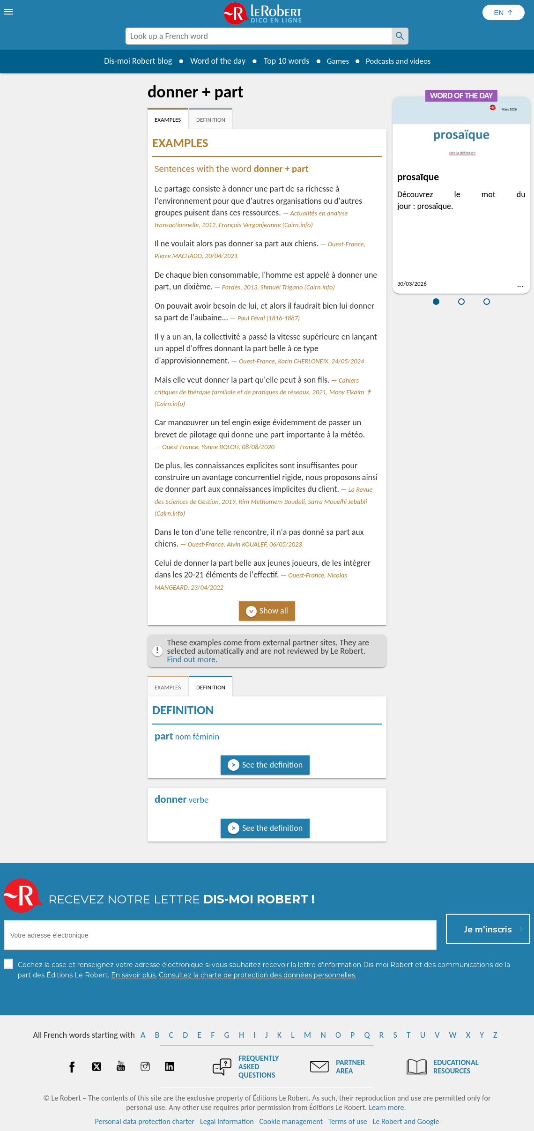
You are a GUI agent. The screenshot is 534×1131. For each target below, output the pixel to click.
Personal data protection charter (145, 1121)
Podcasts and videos (399, 61)
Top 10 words (282, 61)
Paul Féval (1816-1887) (268, 318)
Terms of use (347, 1121)
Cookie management (291, 1121)
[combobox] (259, 36)
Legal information (227, 1121)
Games (335, 61)
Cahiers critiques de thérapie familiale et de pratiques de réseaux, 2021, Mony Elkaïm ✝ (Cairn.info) (263, 392)
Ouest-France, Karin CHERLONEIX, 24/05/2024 (301, 361)
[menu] (9, 12)
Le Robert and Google (406, 1121)
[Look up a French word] (400, 36)
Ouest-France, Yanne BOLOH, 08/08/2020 (218, 447)
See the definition (272, 765)
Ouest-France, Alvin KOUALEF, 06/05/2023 (245, 544)
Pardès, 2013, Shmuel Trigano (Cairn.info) (278, 287)
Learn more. (387, 1107)
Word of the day (213, 61)
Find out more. (192, 659)
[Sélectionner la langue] (503, 12)
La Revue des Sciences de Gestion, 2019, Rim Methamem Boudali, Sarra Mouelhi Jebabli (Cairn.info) (263, 501)
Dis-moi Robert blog (134, 61)
